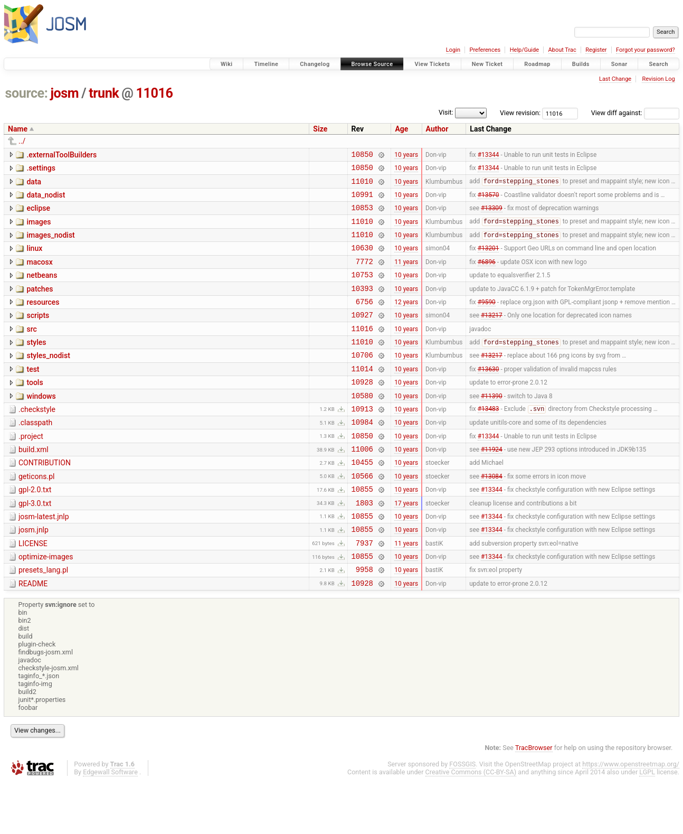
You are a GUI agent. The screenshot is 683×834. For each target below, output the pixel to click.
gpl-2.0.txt (34, 529)
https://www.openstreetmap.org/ (630, 816)
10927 (362, 335)
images (38, 230)
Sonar (619, 64)
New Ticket (487, 64)
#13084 (491, 515)
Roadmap (537, 64)
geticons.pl (36, 514)
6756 (364, 320)
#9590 (487, 320)
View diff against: (635, 113)
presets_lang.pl (43, 619)
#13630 (488, 395)
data (33, 185)
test (32, 394)
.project (30, 469)
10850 (362, 156)
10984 (362, 455)
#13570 (488, 200)
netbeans (41, 289)
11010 (362, 186)
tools (34, 409)
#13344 (488, 155)
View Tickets (432, 64)
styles (36, 364)
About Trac (562, 49)
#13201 (488, 260)
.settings (40, 169)
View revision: (520, 113)
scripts (37, 334)
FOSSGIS (462, 816)
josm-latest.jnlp (43, 559)
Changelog (314, 64)
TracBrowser (534, 800)
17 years (406, 545)
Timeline (266, 64)
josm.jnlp (33, 574)
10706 (362, 380)
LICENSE (33, 589)
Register (595, 49)
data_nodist (45, 199)
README (33, 634)
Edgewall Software (110, 824)
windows (40, 424)
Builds (581, 64)
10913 (362, 440)
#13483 (488, 440)
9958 (364, 620)
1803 (364, 545)
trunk (104, 93)
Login (453, 49)
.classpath (35, 454)
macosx (39, 274)
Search (658, 64)
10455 (362, 500)
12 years (406, 320)
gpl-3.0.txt (34, 544)
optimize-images (45, 604)
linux (34, 259)
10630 (362, 260)
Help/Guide (524, 49)
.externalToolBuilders (61, 155)
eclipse (38, 214)
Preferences (484, 49)
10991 (362, 200)
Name (17, 129)
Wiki (227, 64)
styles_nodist (48, 379)
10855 (362, 530)
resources (42, 319)
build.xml (33, 484)
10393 (362, 306)
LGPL (647, 824)
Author (437, 129)
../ (21, 141)
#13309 (491, 215)
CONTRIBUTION (44, 499)
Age (401, 129)
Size (320, 129)
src (31, 349)
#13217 (491, 335)
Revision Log (658, 79)
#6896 (487, 275)
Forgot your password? (645, 49)
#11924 (491, 485)
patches (39, 305)
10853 (362, 215)
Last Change (615, 79)
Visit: (446, 112)
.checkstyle (36, 439)
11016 (154, 93)
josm (64, 93)
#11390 (491, 425)
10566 (362, 515)
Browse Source (372, 64)
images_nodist (50, 244)
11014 (362, 395)
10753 (362, 290)
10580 (362, 425)
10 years (406, 155)
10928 (362, 410)
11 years (406, 275)
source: (26, 93)
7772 (364, 275)
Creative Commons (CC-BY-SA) (471, 824)
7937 (364, 590)
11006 (362, 485)
